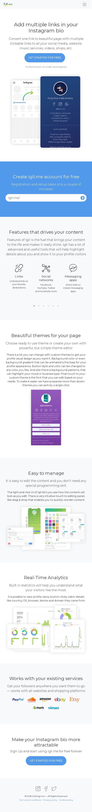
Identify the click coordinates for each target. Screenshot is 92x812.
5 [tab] (53, 305)
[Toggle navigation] (84, 4)
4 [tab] (48, 305)
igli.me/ (14, 198)
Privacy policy (50, 800)
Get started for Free (44, 57)
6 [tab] (58, 305)
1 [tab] (34, 305)
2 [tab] (38, 305)
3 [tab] (43, 305)
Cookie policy (66, 800)
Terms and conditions (30, 800)
